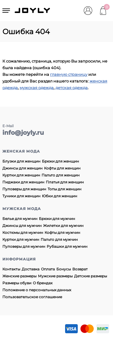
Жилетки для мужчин (63, 225)
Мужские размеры (55, 276)
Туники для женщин (21, 196)
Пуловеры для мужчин (23, 246)
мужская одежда (37, 87)
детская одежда (71, 87)
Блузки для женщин (21, 161)
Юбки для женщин (59, 196)
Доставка (30, 269)
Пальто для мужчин (59, 239)
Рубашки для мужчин (67, 246)
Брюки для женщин (60, 161)
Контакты (11, 269)
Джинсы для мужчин (22, 225)
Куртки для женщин (21, 175)
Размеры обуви (16, 283)
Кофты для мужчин (62, 232)
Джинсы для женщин (22, 168)
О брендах (42, 283)
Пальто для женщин (61, 175)
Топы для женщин (64, 189)
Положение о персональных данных (36, 290)
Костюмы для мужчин (22, 232)
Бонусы (63, 269)
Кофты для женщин (62, 168)
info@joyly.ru (23, 132)
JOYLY (32, 10)
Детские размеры (90, 276)
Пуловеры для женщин (24, 189)
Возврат (80, 269)
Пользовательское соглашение (32, 297)
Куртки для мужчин (20, 239)
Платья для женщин (65, 182)
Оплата (48, 269)
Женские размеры (19, 276)
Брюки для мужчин (57, 218)
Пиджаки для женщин (23, 182)
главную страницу (68, 74)
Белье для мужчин (19, 218)
